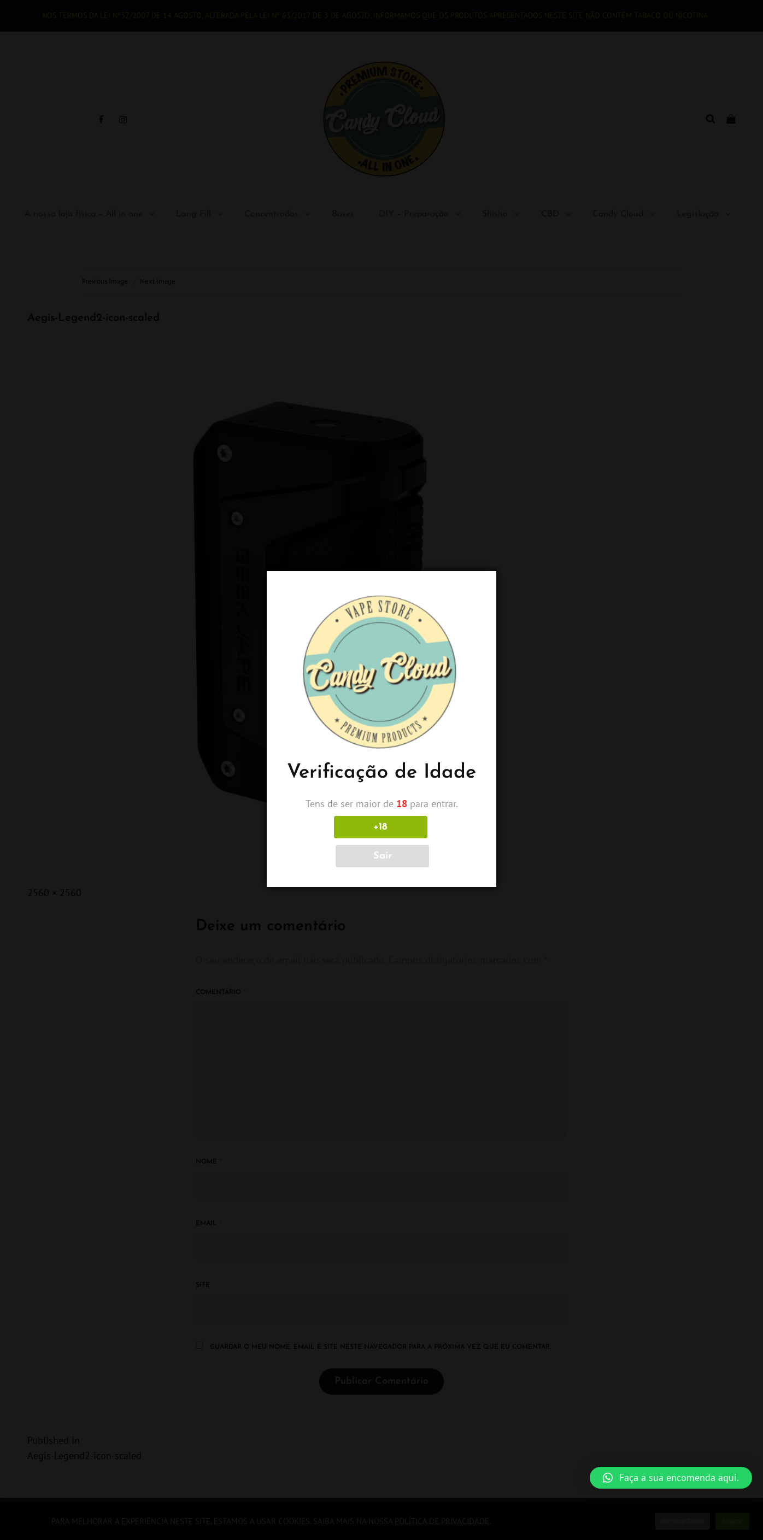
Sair (430, 841)
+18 (333, 841)
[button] (671, 1478)
